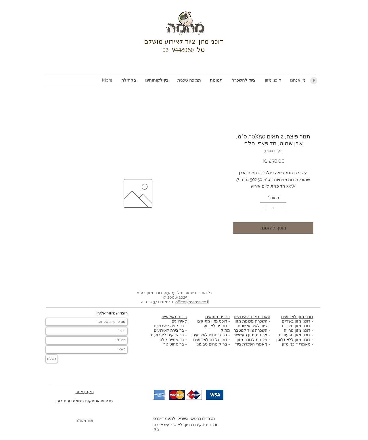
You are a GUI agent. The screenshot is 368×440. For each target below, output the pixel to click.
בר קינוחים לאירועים (209, 335)
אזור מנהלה (84, 420)
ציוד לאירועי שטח (252, 325)
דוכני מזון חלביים (296, 325)
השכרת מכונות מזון (251, 321)
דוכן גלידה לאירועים (210, 339)
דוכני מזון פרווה (297, 330)
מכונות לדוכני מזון (252, 339)
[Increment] (264, 208)
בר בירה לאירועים (169, 330)
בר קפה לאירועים (169, 325)
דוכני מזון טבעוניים (294, 335)
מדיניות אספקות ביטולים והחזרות (84, 401)
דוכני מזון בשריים (296, 321)
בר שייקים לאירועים (167, 335)
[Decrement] (281, 208)
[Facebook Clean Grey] (313, 80)
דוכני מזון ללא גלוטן (293, 339)
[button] (272, 80)
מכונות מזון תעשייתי (250, 335)
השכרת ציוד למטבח (250, 330)
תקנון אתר (85, 391)
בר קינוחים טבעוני (211, 344)
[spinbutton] (273, 208)
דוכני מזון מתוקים (212, 321)
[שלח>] (51, 359)
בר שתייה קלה (172, 339)
